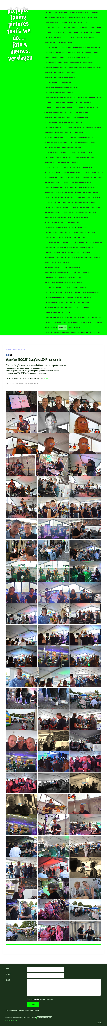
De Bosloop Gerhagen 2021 (93, 173)
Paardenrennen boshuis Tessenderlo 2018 (60, 272)
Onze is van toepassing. (40, 999)
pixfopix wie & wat (80, 23)
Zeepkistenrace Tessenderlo (75, 238)
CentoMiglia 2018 (51, 277)
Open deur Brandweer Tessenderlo (82, 213)
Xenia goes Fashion (84, 302)
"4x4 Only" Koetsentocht (53, 173)
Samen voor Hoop (74, 128)
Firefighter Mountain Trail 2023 (56, 113)
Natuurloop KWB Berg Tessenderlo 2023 (82, 108)
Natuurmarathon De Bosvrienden (57, 178)
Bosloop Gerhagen (82, 307)
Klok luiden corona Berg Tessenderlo (59, 193)
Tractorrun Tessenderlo (78, 113)
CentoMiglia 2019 (73, 223)
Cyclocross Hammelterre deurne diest (85, 198)
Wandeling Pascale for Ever (55, 252)
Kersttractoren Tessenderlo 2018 (57, 257)
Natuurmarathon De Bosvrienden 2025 (83, 18)
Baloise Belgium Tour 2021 (82, 168)
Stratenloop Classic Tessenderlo (82, 233)
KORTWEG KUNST (78, 242)
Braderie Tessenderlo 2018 (76, 287)
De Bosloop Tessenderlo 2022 (56, 138)
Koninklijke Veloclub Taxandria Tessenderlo (61, 163)
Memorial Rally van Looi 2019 (79, 218)
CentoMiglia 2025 (69, 28)
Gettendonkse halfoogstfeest (56, 228)
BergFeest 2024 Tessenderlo (55, 58)
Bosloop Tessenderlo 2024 (78, 58)
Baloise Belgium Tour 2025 (90, 33)
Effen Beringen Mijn (62, 198)
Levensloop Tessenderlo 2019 (56, 213)
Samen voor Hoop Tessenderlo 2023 (58, 98)
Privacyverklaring (36, 999)
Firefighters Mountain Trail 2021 (80, 153)
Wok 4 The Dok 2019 (87, 247)
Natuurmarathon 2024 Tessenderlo (58, 48)
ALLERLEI (48, 322)
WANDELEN (75, 332)
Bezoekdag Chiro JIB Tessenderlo (57, 143)
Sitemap (33, 1017)
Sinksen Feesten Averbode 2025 (56, 38)
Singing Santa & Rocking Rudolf (79, 252)
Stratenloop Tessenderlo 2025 (89, 28)
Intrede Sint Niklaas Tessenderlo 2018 (86, 257)
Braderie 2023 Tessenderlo (55, 108)
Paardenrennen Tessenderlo (55, 218)
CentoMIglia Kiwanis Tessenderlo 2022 (59, 133)
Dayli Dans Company (80, 118)
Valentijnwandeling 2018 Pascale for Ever (60, 317)
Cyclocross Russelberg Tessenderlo (82, 203)
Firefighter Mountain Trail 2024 (56, 68)
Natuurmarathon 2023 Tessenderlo (58, 83)
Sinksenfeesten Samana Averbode (79, 297)
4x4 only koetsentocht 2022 (55, 128)
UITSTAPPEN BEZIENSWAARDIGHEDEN (57, 332)
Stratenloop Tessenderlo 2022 (83, 143)
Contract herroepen (44, 1017)
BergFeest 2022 (81, 133)
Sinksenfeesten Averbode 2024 (81, 63)
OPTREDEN (62, 327)
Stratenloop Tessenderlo (54, 287)
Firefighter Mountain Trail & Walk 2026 (84, 13)
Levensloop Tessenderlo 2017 (89, 317)
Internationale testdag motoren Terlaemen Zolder (63, 282)
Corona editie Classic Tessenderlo (58, 168)
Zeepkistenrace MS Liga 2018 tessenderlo (60, 302)
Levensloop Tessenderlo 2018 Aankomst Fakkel (62, 267)
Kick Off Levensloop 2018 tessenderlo (59, 307)
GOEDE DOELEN (86, 322)
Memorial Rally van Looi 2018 (70, 277)
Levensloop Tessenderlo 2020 (56, 183)
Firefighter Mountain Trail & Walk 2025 (84, 38)
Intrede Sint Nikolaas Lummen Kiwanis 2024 (60, 43)
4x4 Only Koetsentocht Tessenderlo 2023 (60, 93)
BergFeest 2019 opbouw (77, 228)
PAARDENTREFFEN (74, 327)
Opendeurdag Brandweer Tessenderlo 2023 (61, 88)
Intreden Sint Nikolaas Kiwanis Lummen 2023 (61, 78)
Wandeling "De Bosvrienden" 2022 (81, 138)
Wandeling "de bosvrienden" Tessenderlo (86, 178)
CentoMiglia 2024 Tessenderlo (88, 53)
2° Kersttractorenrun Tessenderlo (58, 208)
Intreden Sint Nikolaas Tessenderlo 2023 (60, 73)
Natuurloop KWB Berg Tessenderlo (58, 242)
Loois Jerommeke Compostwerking (87, 292)
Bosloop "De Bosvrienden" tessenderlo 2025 (61, 33)
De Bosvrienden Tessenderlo (55, 203)
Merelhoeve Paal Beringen (54, 223)
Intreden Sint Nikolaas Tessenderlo (58, 118)
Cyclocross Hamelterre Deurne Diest (58, 292)
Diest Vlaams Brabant (72, 173)
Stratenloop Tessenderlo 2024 (56, 63)
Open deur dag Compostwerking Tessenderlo (61, 247)
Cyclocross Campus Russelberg (81, 158)
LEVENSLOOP (97, 322)
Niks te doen (49, 198)
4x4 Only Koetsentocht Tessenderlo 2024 (60, 53)
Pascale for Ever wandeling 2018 (57, 262)
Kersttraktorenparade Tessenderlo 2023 (85, 68)
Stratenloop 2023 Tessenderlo (79, 103)
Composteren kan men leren (80, 183)
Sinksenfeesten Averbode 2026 (56, 13)
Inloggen (99, 1023)
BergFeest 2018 (83, 272)
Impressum (8, 1017)
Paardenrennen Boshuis (92, 128)
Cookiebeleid (27, 1017)
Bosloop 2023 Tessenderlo (55, 103)
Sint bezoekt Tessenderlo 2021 (56, 158)
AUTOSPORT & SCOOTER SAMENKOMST (65, 322)
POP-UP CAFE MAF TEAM (52, 148)
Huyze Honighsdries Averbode (56, 18)
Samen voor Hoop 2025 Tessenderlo (58, 23)
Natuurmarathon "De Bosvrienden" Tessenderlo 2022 (64, 123)
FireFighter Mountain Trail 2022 (73, 148)
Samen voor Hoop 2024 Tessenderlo (86, 48)
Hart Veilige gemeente (94, 242)
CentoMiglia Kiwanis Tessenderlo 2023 (88, 98)
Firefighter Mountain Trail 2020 (56, 188)
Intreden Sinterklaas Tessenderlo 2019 (87, 208)
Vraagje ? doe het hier (53, 28)
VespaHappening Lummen (54, 238)
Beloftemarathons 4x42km (54, 297)
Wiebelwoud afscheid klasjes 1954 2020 (84, 188)
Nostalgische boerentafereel (56, 153)
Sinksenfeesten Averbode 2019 (56, 233)
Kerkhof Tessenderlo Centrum (86, 193)
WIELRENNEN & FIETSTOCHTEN (90, 332)
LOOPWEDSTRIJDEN (51, 327)
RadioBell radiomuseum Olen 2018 (57, 312)
